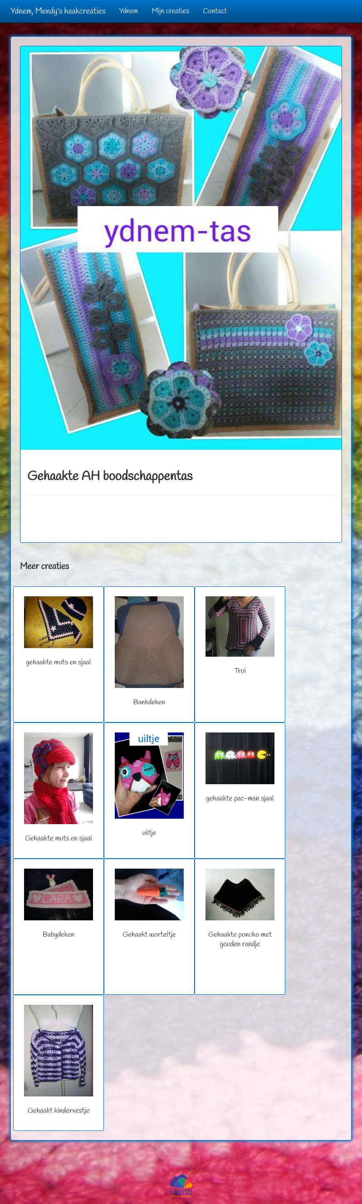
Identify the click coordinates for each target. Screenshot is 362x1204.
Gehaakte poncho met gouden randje (239, 908)
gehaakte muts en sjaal (58, 631)
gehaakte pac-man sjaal (239, 767)
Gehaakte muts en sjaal (58, 787)
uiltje (149, 785)
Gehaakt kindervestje (58, 1060)
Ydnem (128, 11)
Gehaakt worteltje (149, 904)
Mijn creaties (170, 11)
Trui (239, 636)
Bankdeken (149, 651)
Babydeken (58, 904)
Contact (215, 11)
